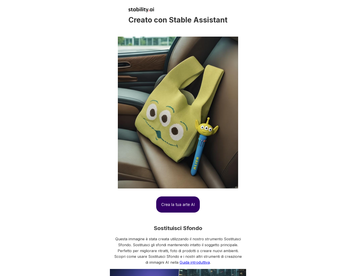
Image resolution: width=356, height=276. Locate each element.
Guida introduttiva (195, 262)
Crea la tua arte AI (178, 204)
